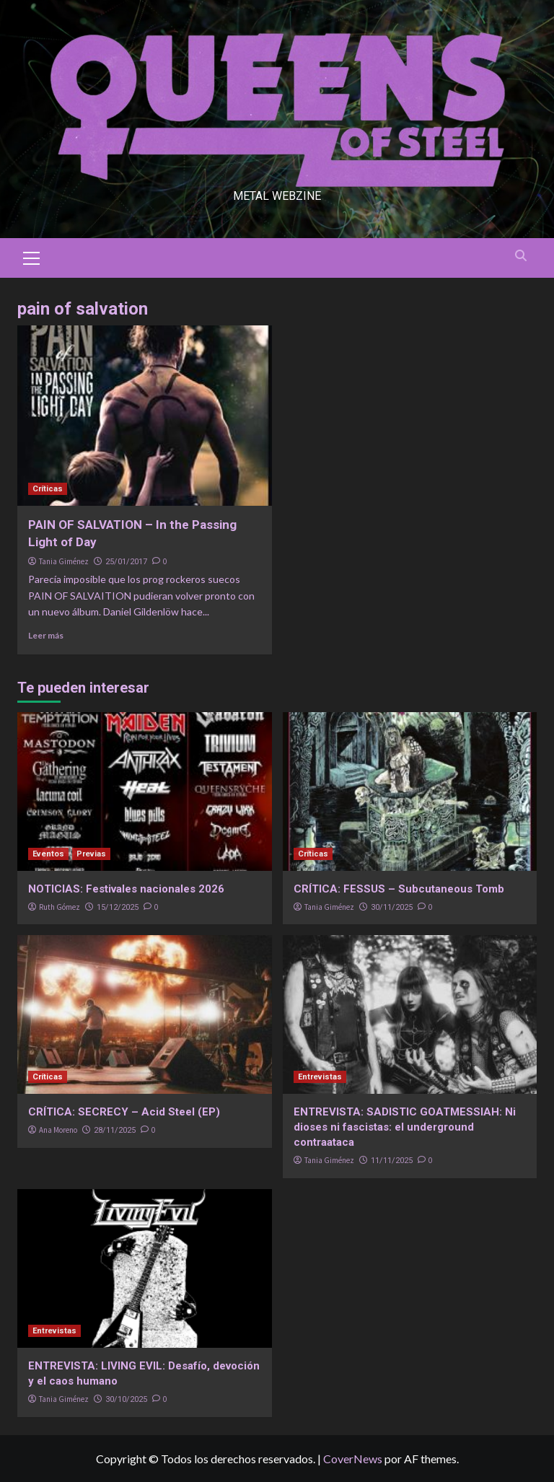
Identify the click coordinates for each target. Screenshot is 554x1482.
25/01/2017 (126, 561)
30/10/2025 (126, 1399)
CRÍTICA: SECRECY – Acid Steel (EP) (124, 1111)
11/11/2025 (392, 1160)
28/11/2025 (115, 1130)
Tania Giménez (64, 561)
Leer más (45, 635)
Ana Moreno (58, 1130)
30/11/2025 (392, 907)
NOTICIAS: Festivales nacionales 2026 (126, 888)
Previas (91, 854)
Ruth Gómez (59, 907)
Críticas (47, 489)
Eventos (48, 854)
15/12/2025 (117, 907)
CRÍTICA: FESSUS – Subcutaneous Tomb (399, 888)
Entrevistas (320, 1077)
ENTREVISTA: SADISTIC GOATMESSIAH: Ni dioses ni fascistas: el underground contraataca (405, 1127)
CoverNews (352, 1458)
